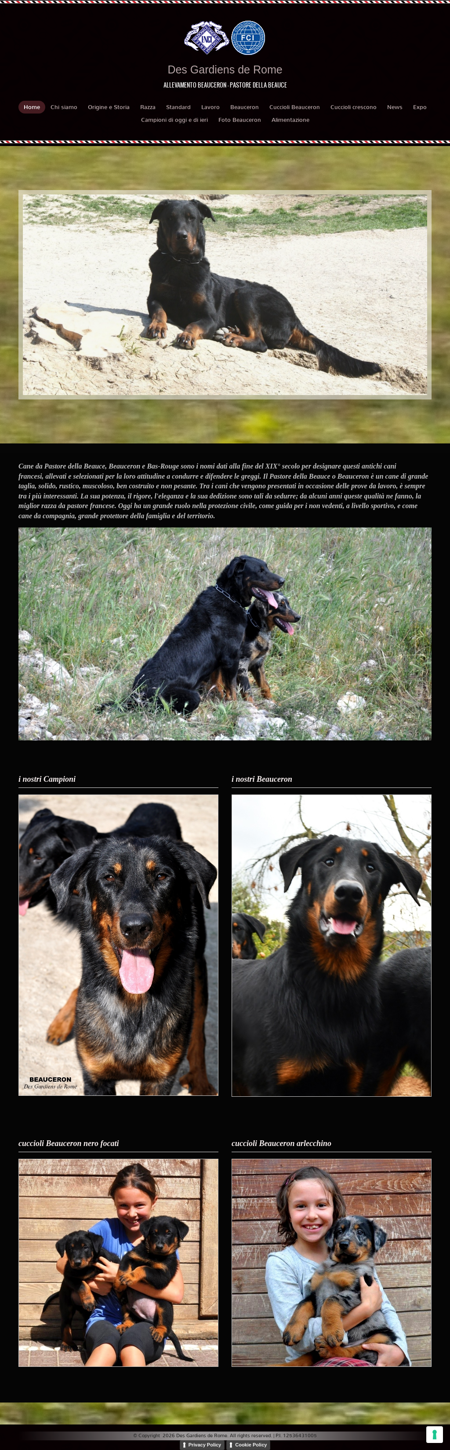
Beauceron (244, 107)
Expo (420, 107)
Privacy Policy (205, 1444)
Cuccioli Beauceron (294, 107)
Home (32, 107)
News (395, 107)
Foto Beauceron (239, 120)
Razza (148, 107)
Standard (178, 107)
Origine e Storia (109, 107)
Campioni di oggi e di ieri (174, 120)
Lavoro (210, 107)
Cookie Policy (251, 1444)
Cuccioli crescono (353, 107)
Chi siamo (64, 107)
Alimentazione (290, 120)
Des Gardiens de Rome (224, 69)
